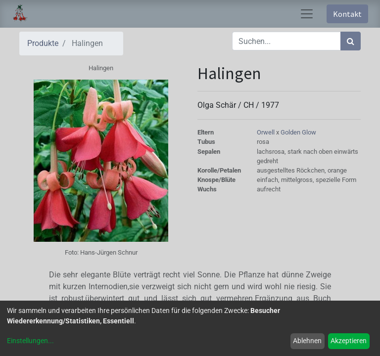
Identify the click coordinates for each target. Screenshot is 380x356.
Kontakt (347, 14)
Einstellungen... (30, 341)
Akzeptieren (349, 341)
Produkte (42, 43)
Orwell (266, 132)
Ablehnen (307, 341)
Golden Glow (298, 132)
